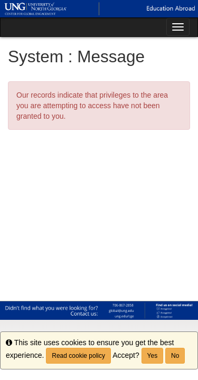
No (175, 355)
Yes (152, 355)
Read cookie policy (78, 355)
